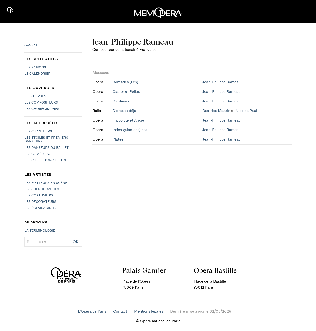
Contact (120, 311)
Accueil (31, 45)
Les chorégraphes (41, 109)
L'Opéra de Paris (92, 311)
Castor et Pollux (126, 92)
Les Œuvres (35, 96)
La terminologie (39, 230)
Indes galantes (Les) (130, 130)
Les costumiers (38, 195)
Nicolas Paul (246, 111)
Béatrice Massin (216, 111)
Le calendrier (37, 73)
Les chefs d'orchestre (45, 160)
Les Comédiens (37, 154)
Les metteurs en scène (45, 183)
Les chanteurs (38, 131)
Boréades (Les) (125, 82)
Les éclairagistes (40, 208)
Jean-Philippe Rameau (221, 82)
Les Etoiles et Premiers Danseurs (46, 139)
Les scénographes (41, 189)
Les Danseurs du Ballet (46, 147)
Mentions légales (148, 311)
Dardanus (121, 101)
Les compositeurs (41, 102)
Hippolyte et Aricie (128, 120)
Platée (118, 139)
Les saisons (35, 67)
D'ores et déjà (124, 111)
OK (75, 242)
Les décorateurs (40, 201)
